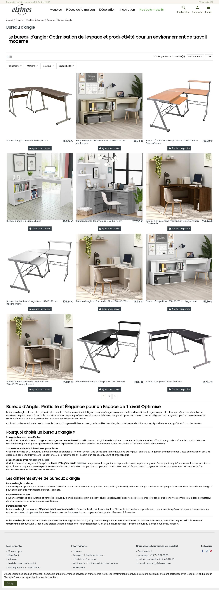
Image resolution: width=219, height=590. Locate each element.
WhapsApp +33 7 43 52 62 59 (153, 555)
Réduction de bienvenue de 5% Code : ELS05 (28, 2)
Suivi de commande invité (22, 563)
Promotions (79, 567)
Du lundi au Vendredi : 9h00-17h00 (156, 559)
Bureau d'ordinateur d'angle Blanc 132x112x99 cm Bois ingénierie (32, 302)
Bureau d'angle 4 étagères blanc (24, 221)
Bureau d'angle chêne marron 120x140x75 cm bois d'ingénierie (172, 222)
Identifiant (13, 555)
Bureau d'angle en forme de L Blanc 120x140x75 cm (103, 301)
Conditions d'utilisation (85, 559)
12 (209, 56)
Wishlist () (206, 2)
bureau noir (74, 512)
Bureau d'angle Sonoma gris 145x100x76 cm (99, 221)
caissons (81, 463)
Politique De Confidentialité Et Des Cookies (95, 563)
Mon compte (15, 551)
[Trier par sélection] (195, 56)
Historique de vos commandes (24, 567)
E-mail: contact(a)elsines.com (154, 563)
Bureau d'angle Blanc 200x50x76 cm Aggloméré (171, 301)
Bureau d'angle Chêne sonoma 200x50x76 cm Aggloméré (100, 142)
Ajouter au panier (40, 148)
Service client (145, 551)
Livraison (77, 551)
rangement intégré (39, 459)
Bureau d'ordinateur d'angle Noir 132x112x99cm (100, 381)
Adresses (12, 559)
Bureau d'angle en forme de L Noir (164, 381)
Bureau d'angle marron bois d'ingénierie (28, 140)
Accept (10, 583)
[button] (56, 10)
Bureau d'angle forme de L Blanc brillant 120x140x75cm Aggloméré (28, 383)
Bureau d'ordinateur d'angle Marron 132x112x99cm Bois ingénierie (172, 142)
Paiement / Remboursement (88, 555)
